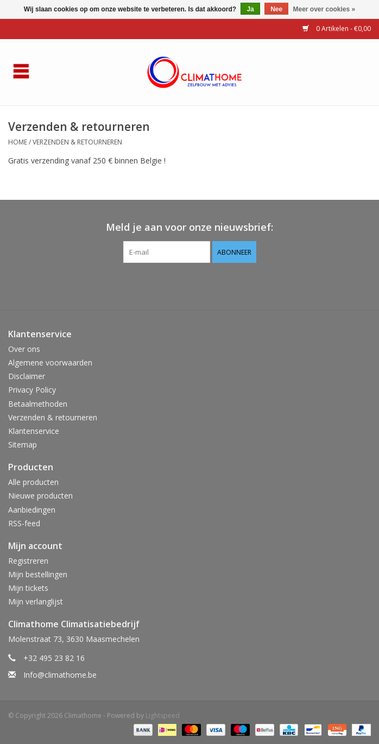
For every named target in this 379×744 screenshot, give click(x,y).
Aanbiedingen (31, 510)
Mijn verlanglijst (35, 601)
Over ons (24, 349)
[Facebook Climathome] (189, 285)
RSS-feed (24, 523)
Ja (250, 9)
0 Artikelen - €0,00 (336, 28)
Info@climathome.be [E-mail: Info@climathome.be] (60, 675)
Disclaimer (26, 376)
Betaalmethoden (37, 404)
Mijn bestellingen (37, 574)
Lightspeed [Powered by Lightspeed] (163, 715)
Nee (276, 9)
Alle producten (33, 482)
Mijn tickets (28, 588)
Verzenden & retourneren (77, 142)
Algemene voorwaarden (50, 362)
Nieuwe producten (40, 495)
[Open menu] (21, 70)
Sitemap (22, 444)
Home (17, 142)
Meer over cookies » (324, 9)
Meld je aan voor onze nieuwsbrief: (189, 227)
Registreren (28, 561)
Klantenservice (33, 431)
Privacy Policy (32, 389)
